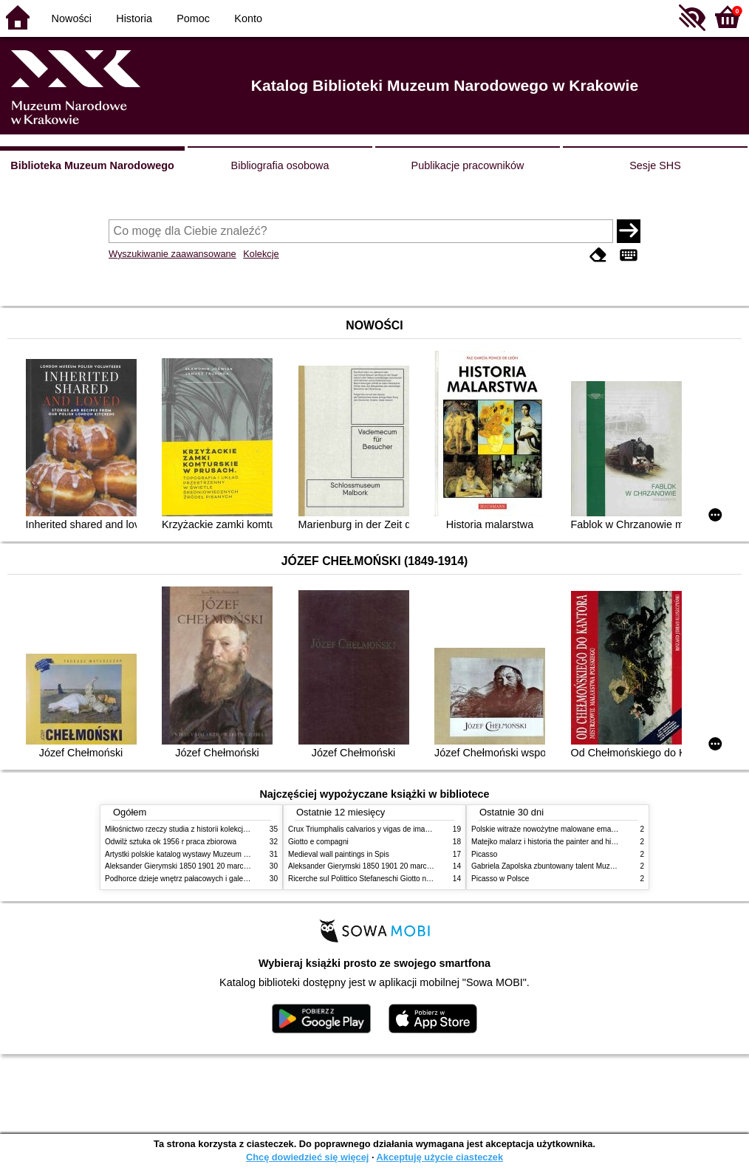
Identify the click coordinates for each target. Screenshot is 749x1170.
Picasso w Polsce (500, 879)
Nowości (72, 18)
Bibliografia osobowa (280, 165)
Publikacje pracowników (467, 165)
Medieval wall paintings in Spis (338, 854)
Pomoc (193, 18)
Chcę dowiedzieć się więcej (307, 1157)
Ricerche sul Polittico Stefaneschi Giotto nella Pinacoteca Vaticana (397, 879)
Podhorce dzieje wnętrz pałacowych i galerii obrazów (192, 879)
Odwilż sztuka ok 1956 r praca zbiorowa (170, 842)
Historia (134, 18)
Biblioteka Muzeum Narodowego (92, 165)
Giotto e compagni (318, 842)
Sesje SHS (655, 165)
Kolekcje (260, 253)
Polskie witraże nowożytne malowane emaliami (548, 829)
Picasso (484, 854)
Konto (248, 18)
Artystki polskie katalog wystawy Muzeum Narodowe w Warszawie (214, 854)
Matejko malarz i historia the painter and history (549, 842)
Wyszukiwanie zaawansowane (172, 253)
